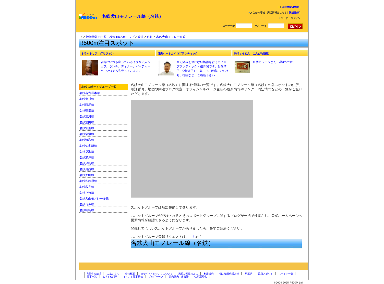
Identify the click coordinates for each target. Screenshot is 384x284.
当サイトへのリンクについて (157, 273)
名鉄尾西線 (86, 169)
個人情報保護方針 (229, 273)
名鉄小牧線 (86, 192)
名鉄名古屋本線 (89, 93)
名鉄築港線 (86, 151)
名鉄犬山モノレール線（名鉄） (132, 16)
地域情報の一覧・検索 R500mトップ (110, 37)
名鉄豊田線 (86, 122)
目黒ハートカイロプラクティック (177, 53)
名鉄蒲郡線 (86, 110)
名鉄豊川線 (86, 99)
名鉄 (150, 37)
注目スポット (265, 273)
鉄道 (141, 37)
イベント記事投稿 (133, 276)
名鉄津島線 (86, 163)
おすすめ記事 (110, 276)
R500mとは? (94, 273)
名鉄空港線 (86, 128)
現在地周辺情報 (290, 7)
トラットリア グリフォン (97, 53)
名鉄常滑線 (86, 134)
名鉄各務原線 (88, 181)
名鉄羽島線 (86, 210)
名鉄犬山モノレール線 (171, 37)
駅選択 (248, 273)
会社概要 (130, 273)
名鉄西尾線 (86, 104)
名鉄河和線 (86, 140)
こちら (191, 237)
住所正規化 (200, 276)
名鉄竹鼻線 (86, 204)
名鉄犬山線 (86, 175)
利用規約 (209, 273)
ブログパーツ (155, 276)
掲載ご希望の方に (188, 273)
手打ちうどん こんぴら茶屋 (251, 53)
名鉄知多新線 (88, 145)
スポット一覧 (285, 273)
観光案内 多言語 (179, 276)
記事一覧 (92, 276)
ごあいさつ (113, 273)
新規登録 (294, 12)
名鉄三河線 (86, 116)
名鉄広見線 (86, 187)
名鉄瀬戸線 (86, 157)
